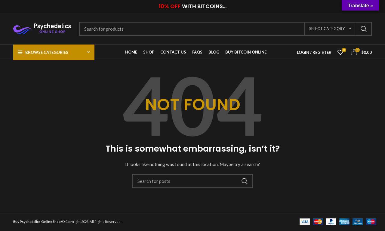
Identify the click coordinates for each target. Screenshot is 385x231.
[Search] (225, 29)
